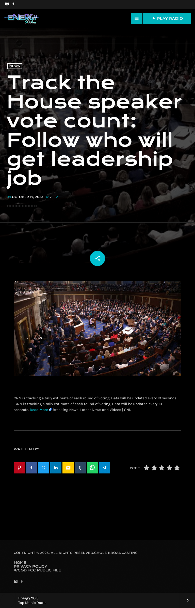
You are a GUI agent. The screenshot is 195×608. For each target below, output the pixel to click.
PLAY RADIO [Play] (167, 18)
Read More (39, 409)
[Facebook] (13, 4)
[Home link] (21, 18)
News (14, 66)
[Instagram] (7, 4)
